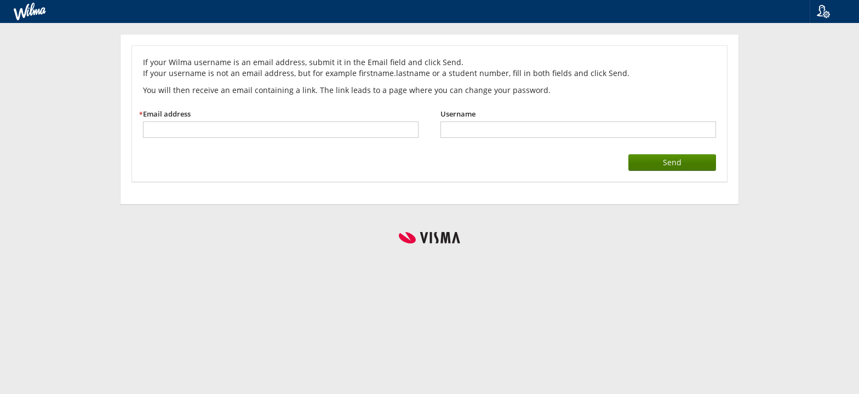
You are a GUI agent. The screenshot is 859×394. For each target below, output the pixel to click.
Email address (167, 114)
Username (458, 114)
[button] (830, 11)
